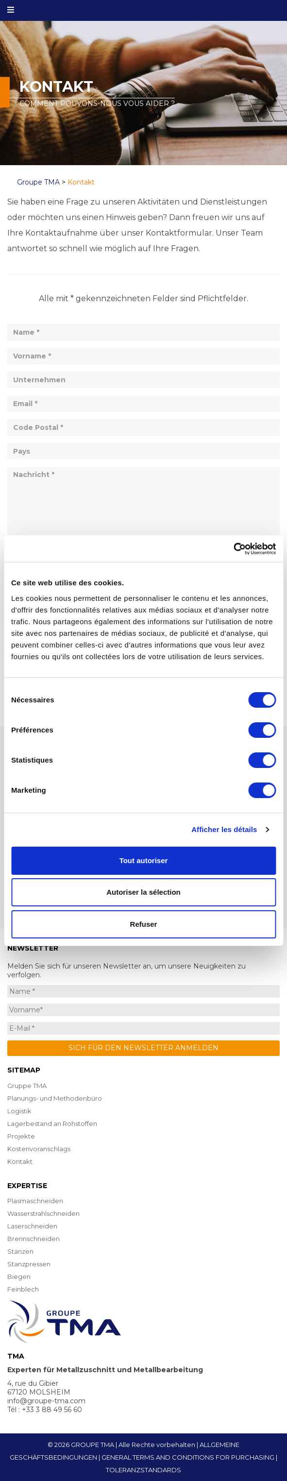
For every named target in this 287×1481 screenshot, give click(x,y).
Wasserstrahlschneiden (43, 1213)
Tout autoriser (143, 860)
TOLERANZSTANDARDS (143, 1470)
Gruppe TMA (27, 1085)
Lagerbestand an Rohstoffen (52, 1123)
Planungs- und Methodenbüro (54, 1098)
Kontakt (20, 1161)
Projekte (21, 1136)
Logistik (19, 1111)
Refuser (143, 924)
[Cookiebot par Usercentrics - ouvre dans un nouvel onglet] (233, 549)
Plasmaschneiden (35, 1201)
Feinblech (23, 1289)
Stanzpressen (29, 1264)
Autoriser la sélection (143, 892)
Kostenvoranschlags (38, 1149)
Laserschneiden (32, 1226)
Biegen (19, 1276)
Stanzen (20, 1251)
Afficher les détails (224, 829)
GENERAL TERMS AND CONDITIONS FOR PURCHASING (187, 1457)
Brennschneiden (33, 1239)
